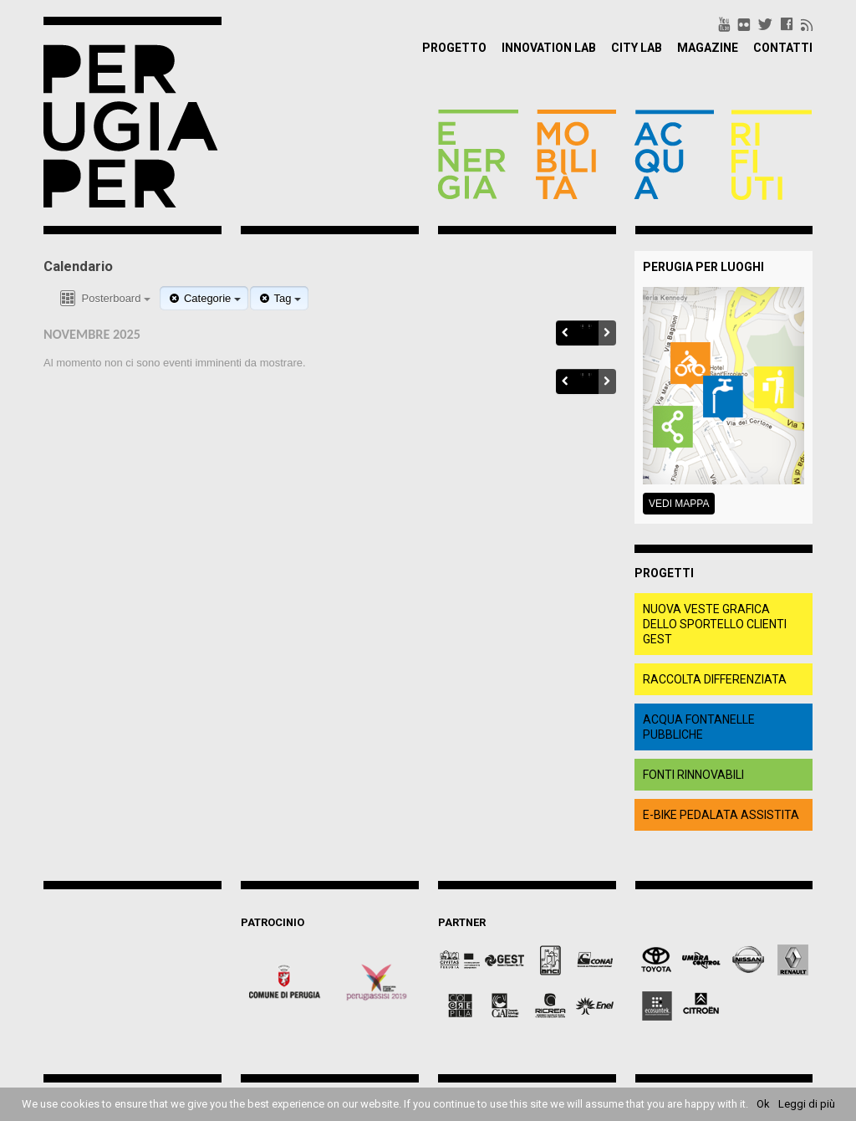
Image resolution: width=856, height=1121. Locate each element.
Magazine (707, 47)
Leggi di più (806, 1104)
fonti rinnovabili (693, 774)
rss (807, 24)
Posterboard (104, 299)
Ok (763, 1104)
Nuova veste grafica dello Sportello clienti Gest (715, 624)
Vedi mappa (679, 503)
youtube (724, 24)
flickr (744, 24)
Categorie (204, 298)
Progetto (454, 47)
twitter (765, 24)
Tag (279, 298)
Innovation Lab (549, 47)
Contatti (783, 47)
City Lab (636, 47)
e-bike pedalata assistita (721, 815)
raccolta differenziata (715, 679)
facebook (786, 24)
